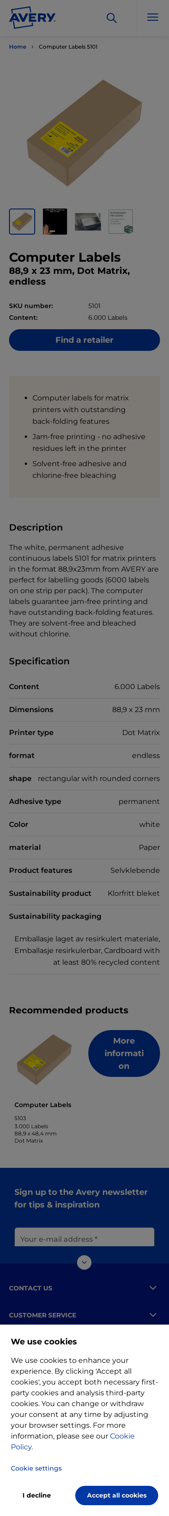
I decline (37, 1495)
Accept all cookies (116, 1495)
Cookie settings (36, 1468)
